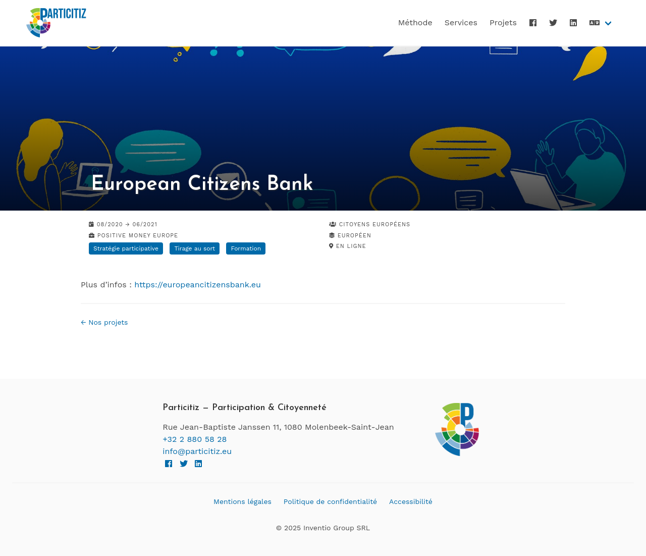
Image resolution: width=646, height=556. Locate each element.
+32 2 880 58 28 (195, 439)
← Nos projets (104, 322)
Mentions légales (242, 501)
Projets (503, 22)
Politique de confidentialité (330, 501)
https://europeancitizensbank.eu (197, 284)
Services (461, 22)
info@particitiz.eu (197, 451)
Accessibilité (411, 501)
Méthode (415, 22)
